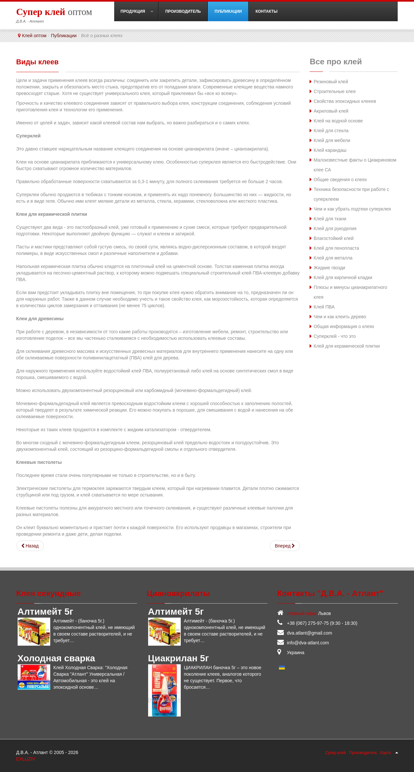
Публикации (63, 35)
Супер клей (335, 752)
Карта (385, 752)
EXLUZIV (25, 758)
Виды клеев (40, 61)
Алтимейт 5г (45, 611)
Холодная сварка (56, 658)
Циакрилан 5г (178, 658)
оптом (54, 11)
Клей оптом (34, 35)
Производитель (363, 752)
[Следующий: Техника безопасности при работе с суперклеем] (285, 545)
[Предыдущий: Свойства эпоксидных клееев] (30, 545)
